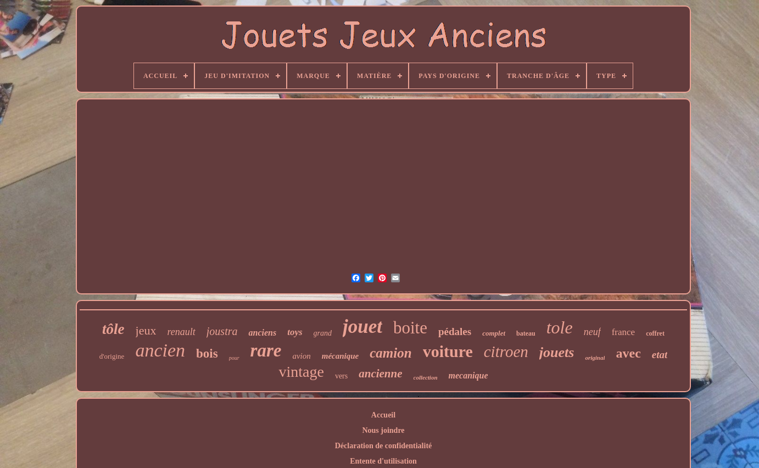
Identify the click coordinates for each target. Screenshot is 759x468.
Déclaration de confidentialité (383, 446)
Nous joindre (383, 430)
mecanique (468, 375)
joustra (222, 331)
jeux (146, 330)
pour (234, 358)
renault (181, 331)
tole (559, 327)
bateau (525, 333)
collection (426, 377)
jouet (362, 326)
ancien (160, 350)
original (595, 357)
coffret (655, 333)
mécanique (340, 356)
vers (341, 376)
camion (390, 353)
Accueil (383, 415)
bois (207, 353)
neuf (592, 331)
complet (493, 333)
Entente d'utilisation (383, 461)
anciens (262, 332)
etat (660, 354)
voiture (448, 351)
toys (294, 332)
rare (266, 350)
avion (301, 356)
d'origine (112, 356)
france (623, 332)
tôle (113, 329)
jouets (556, 352)
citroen (506, 351)
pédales (454, 331)
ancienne (380, 373)
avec (628, 353)
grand (323, 333)
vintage (300, 371)
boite (410, 327)
